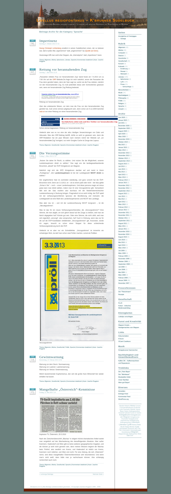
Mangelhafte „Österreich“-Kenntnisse (67, 389)
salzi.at (42, 112)
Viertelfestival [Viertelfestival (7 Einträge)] (126, 432)
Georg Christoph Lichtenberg (50, 48)
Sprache (73, 60)
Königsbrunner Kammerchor (128, 350)
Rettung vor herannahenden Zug (63, 69)
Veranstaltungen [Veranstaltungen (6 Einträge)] (135, 430)
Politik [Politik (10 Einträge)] (137, 427)
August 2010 (122, 237)
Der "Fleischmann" (124, 291)
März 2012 (122, 204)
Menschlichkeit (123, 90)
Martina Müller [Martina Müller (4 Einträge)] (136, 424)
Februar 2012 (123, 207)
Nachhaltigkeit (123, 95)
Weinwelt (124, 74)
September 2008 (124, 264)
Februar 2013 (123, 180)
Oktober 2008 (123, 261)
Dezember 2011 (123, 212)
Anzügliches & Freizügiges (127, 36)
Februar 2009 (123, 256)
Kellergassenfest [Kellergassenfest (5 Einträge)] (134, 411)
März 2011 (122, 226)
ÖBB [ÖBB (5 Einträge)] (128, 435)
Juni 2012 (121, 196)
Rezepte (121, 294)
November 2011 (123, 215)
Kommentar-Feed (124, 396)
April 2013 (121, 174)
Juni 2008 (121, 269)
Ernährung (124, 68)
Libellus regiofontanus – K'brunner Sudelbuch (85, 20)
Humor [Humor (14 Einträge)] (132, 409)
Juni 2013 (121, 169)
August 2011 (122, 223)
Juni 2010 (121, 240)
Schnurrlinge (127, 86)
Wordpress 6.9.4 (36, 487)
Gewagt (123, 38)
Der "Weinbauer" (124, 374)
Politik (67, 347)
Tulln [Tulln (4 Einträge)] (120, 430)
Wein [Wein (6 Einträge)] (139, 434)
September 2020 (124, 128)
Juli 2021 (121, 123)
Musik (120, 92)
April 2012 (121, 202)
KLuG (120, 303)
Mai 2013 (121, 172)
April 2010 (121, 245)
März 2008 (122, 275)
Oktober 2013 (123, 158)
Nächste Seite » (98, 474)
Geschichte (122, 58)
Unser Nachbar (123, 380)
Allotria (53, 60)
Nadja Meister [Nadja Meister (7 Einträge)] (130, 427)
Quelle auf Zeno (91, 51)
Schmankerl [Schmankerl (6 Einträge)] (124, 428)
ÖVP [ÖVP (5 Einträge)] (131, 435)
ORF (54, 79)
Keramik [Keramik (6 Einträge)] (121, 413)
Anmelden (121, 391)
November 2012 (123, 188)
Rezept (123, 71)
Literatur (67, 60)
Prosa (123, 84)
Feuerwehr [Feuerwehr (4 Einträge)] (126, 409)
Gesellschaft (55, 145)
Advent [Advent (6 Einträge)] (127, 406)
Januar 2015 (122, 147)
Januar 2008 (122, 280)
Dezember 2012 (123, 185)
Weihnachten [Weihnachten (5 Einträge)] (133, 434)
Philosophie (122, 98)
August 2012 (122, 193)
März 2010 (122, 248)
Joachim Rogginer (93, 145)
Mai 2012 (121, 199)
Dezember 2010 (123, 231)
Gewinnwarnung (51, 357)
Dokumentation (123, 336)
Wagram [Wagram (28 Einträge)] (134, 432)
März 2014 (122, 150)
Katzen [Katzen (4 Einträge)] (126, 411)
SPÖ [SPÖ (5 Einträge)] (136, 428)
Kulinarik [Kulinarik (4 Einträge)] (127, 413)
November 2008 (123, 258)
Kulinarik (121, 66)
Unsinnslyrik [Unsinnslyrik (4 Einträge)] (126, 430)
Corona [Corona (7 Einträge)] (138, 406)
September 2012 (124, 191)
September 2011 (124, 220)
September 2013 (124, 161)
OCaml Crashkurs (124, 341)
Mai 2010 (121, 242)
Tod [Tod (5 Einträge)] (139, 428)
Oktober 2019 (123, 142)
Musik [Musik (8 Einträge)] (123, 427)
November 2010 (123, 234)
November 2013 (123, 155)
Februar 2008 (123, 278)
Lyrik (122, 82)
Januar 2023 (122, 120)
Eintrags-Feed (123, 394)
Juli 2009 (121, 250)
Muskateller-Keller (124, 377)
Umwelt (121, 109)
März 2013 (122, 177)
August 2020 (122, 131)
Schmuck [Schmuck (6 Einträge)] (131, 428)
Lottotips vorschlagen (125, 316)
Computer (121, 53)
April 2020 (121, 134)
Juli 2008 (121, 267)
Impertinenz (48, 41)
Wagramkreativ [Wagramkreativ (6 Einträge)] (124, 434)
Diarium (121, 55)
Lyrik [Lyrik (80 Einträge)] (129, 424)
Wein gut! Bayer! (124, 382)
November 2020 (123, 125)
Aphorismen (60, 60)
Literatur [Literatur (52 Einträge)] (123, 424)
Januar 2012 (122, 210)
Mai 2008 (121, 272)
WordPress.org (123, 399)
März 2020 (122, 136)
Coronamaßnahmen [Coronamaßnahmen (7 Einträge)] (126, 407)
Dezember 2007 (123, 283)
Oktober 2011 (123, 218)
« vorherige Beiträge (46, 474)
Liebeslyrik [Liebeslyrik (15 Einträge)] (135, 422)
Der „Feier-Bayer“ (124, 371)
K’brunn (121, 339)
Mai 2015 (121, 144)
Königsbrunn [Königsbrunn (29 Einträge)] (124, 415)
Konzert (121, 63)
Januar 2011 (122, 229)
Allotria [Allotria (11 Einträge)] (132, 406)
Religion (121, 103)
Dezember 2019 (123, 139)
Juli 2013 (121, 166)
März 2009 (122, 253)
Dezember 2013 (123, 153)
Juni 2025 (121, 117)
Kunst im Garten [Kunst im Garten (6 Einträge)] (135, 413)
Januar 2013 (122, 182)
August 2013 (122, 163)
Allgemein (47, 60)
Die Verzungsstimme (54, 153)
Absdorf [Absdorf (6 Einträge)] (121, 406)
